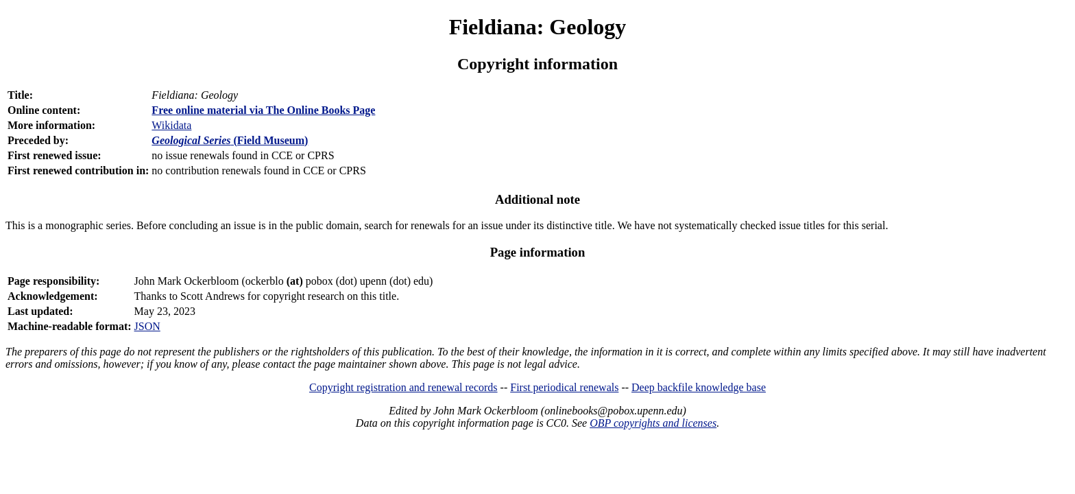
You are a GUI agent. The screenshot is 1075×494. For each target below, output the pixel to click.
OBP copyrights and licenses (653, 423)
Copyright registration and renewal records (403, 387)
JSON (147, 326)
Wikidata (171, 125)
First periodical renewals (564, 387)
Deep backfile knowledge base (698, 387)
